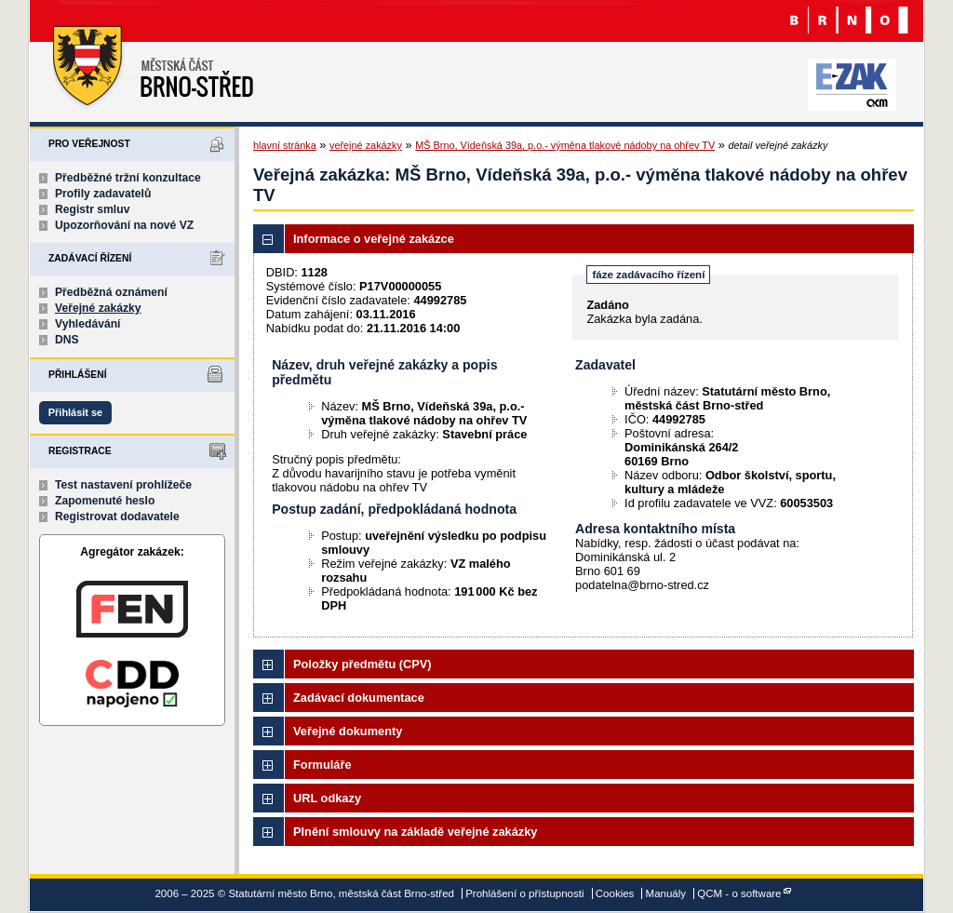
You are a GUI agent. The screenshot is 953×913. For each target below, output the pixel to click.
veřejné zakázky (365, 145)
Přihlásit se (75, 412)
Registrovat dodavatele (117, 516)
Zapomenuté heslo (104, 500)
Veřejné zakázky (98, 308)
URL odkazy (327, 798)
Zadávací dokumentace (358, 698)
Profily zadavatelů (103, 193)
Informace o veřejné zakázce (373, 239)
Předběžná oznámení (111, 292)
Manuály (666, 893)
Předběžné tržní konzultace (128, 177)
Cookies (615, 893)
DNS (67, 339)
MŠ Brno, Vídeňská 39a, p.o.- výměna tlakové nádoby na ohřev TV (565, 145)
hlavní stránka (284, 145)
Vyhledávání (88, 323)
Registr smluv (92, 209)
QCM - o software (739, 893)
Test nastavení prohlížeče (123, 484)
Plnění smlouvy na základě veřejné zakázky (415, 832)
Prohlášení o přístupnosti (524, 893)
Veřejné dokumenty (347, 731)
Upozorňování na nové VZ (124, 225)
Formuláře (322, 765)
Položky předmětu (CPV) (362, 664)
